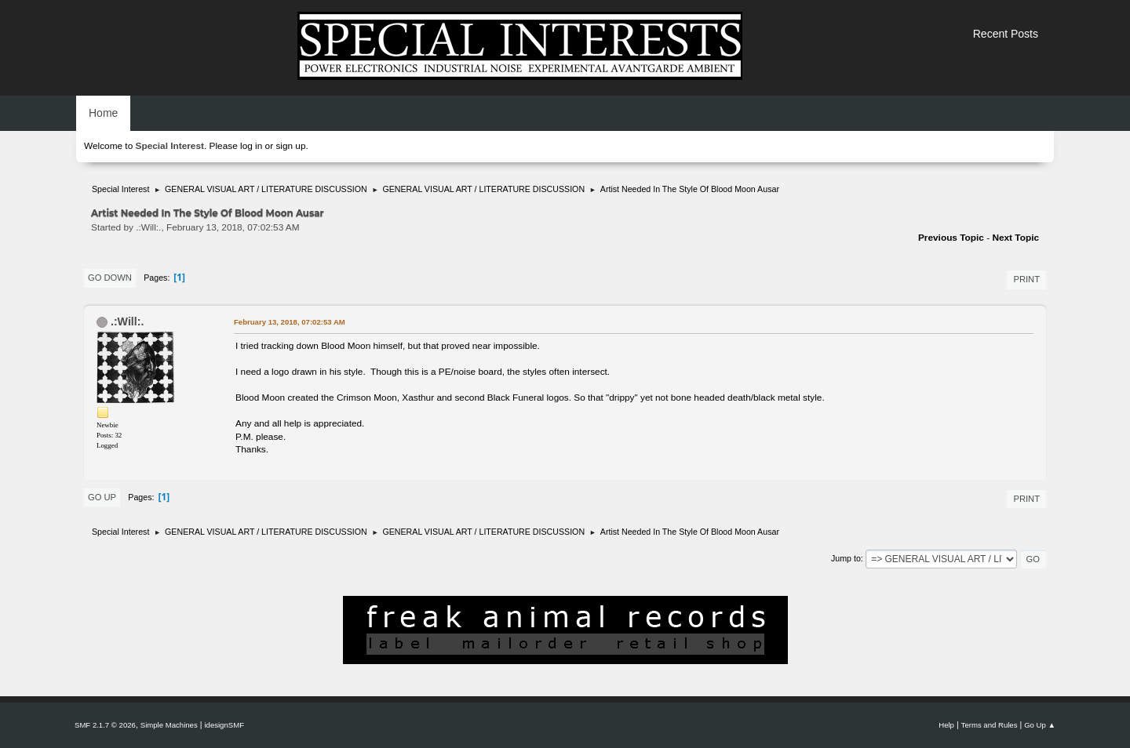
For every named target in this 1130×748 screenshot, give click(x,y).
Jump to (846, 558)
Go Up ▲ (1039, 725)
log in (251, 145)
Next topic (1015, 237)
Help (946, 725)
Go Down (110, 277)
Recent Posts (1005, 33)
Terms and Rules (989, 725)
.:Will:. (127, 321)
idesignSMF (224, 725)
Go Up (102, 497)
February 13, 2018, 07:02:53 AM (289, 322)
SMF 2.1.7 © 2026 (105, 725)
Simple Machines (169, 725)
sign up (290, 145)
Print (1026, 279)
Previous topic (951, 237)
